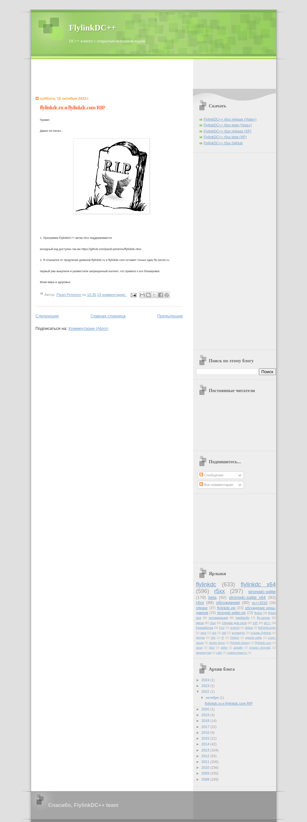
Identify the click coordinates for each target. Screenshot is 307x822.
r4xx (200, 602)
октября (213, 698)
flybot (258, 613)
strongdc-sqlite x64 (247, 597)
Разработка (204, 627)
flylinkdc (206, 584)
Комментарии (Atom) (89, 328)
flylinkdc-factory (240, 642)
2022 (206, 691)
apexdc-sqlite (253, 637)
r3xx (213, 623)
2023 (206, 686)
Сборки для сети (234, 623)
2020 (206, 709)
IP (222, 637)
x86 (224, 632)
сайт (219, 652)
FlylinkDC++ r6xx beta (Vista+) (228, 125)
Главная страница (108, 316)
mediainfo (242, 617)
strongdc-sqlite (262, 591)
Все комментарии (216, 485)
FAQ (222, 627)
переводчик (203, 652)
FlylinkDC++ (92, 27)
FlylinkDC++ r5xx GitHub (223, 143)
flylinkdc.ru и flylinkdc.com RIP (72, 108)
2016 (206, 732)
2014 (206, 744)
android (234, 627)
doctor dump (217, 642)
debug (249, 627)
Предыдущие (170, 316)
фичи (200, 623)
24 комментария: (112, 295)
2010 (206, 767)
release (202, 608)
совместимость (237, 652)
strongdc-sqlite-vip (231, 613)
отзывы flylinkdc (261, 632)
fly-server (263, 617)
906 (213, 637)
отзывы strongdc (260, 647)
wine (203, 632)
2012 (206, 756)
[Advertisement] (153, 73)
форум (200, 637)
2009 (206, 773)
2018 (206, 721)
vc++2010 (260, 603)
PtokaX (234, 637)
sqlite (224, 647)
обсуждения (228, 602)
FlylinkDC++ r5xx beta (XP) (225, 137)
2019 (206, 715)
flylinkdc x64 (258, 584)
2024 (206, 680)
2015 (206, 738)
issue (199, 647)
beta (212, 597)
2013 (206, 750)
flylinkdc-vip (226, 608)
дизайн (238, 647)
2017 (206, 727)
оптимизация (218, 617)
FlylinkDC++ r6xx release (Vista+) (230, 119)
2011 (206, 762)
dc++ (267, 623)
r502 (212, 647)
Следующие (47, 316)
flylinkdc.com (263, 642)
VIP (255, 623)
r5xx (219, 591)
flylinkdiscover (267, 627)
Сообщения (211, 475)
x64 (214, 632)
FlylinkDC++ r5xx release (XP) (228, 131)
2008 (206, 779)
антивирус (238, 632)
